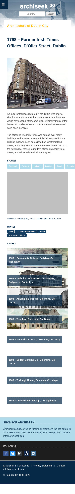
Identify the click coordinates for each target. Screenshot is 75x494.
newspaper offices (17, 235)
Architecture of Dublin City (27, 26)
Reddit (60, 166)
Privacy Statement (42, 465)
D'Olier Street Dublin (26, 232)
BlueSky (49, 166)
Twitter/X (25, 166)
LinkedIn (37, 166)
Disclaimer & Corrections (16, 465)
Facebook (13, 166)
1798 (11, 232)
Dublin (42, 232)
